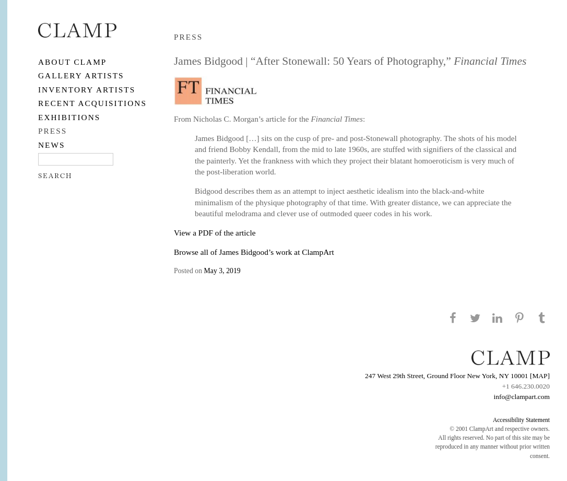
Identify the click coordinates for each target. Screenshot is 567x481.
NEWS (51, 144)
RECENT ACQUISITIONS (92, 103)
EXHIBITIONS (69, 117)
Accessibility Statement (521, 420)
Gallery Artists (81, 75)
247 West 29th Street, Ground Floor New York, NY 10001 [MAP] (457, 376)
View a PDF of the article (214, 232)
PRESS (52, 130)
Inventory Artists (86, 89)
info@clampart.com (521, 397)
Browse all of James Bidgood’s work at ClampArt (254, 252)
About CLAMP (72, 61)
